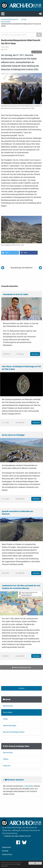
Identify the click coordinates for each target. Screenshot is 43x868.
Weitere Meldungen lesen (21, 667)
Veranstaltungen (9, 725)
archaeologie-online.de (9, 19)
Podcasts (7, 765)
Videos (5, 759)
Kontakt (5, 851)
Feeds (5, 719)
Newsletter (29, 786)
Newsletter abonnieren (14, 779)
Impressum (6, 847)
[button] (10, 253)
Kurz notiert (5, 22)
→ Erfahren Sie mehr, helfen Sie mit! (16, 836)
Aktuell (24, 19)
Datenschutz (7, 854)
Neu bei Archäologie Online (13, 732)
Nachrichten (8, 706)
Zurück (21, 688)
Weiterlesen (35, 354)
